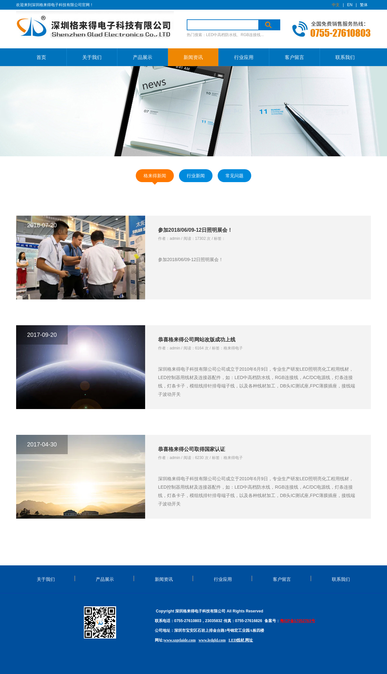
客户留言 (294, 57)
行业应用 (243, 57)
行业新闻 (196, 175)
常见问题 (234, 175)
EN (349, 5)
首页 (41, 57)
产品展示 (142, 57)
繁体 (364, 5)
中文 (336, 5)
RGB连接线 (251, 35)
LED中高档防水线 (221, 35)
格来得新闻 (155, 175)
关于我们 (92, 57)
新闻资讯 (193, 57)
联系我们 (345, 57)
